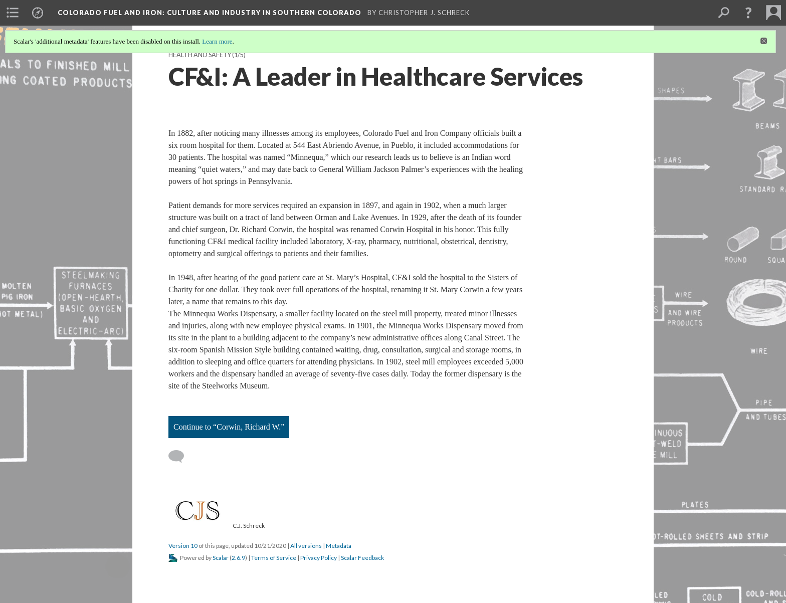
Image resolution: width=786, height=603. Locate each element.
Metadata (338, 545)
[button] (748, 12)
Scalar (221, 557)
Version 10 (183, 545)
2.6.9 (238, 557)
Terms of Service (273, 557)
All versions (306, 545)
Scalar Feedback (362, 557)
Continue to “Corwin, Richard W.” (228, 427)
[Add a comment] (180, 456)
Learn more (217, 41)
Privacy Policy (318, 557)
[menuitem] (12, 12)
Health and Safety (199, 55)
